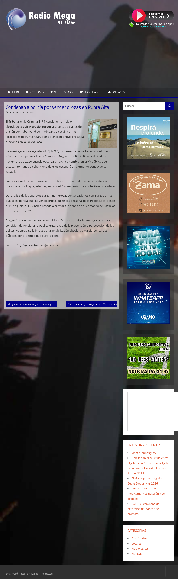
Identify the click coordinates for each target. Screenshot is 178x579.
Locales (136, 543)
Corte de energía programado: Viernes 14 (91, 304)
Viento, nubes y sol (143, 453)
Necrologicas (140, 548)
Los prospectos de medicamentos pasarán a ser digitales (146, 493)
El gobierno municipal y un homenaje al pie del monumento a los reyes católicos (55, 304)
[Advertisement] (89, 59)
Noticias (136, 554)
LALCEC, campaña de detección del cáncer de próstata (143, 509)
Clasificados (139, 538)
